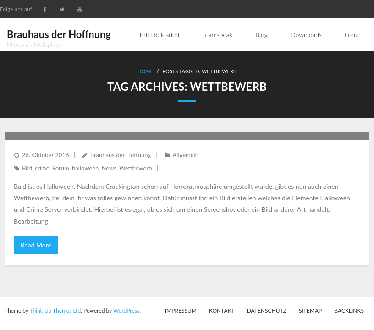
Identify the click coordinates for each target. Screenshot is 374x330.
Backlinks (349, 310)
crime (42, 168)
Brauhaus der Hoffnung (120, 155)
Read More (36, 245)
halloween (85, 168)
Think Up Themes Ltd (55, 310)
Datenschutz (266, 310)
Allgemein (185, 155)
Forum (60, 168)
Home (145, 71)
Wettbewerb (135, 168)
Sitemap (310, 310)
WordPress (126, 310)
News (109, 168)
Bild (27, 168)
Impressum (181, 310)
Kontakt (222, 310)
